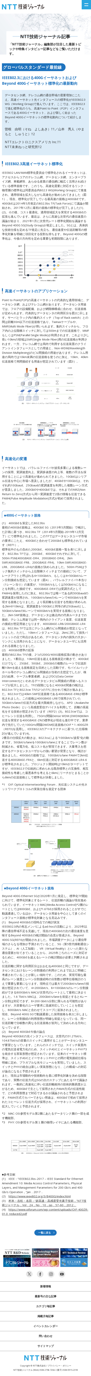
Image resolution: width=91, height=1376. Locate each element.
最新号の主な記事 (45, 1296)
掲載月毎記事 (45, 1316)
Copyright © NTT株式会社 (33, 1365)
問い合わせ (45, 1336)
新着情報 (45, 1286)
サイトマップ (45, 1346)
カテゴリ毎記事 (45, 1306)
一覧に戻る (44, 1232)
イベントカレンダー (45, 1326)
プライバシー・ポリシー (59, 1365)
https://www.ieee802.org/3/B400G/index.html (40, 1196)
